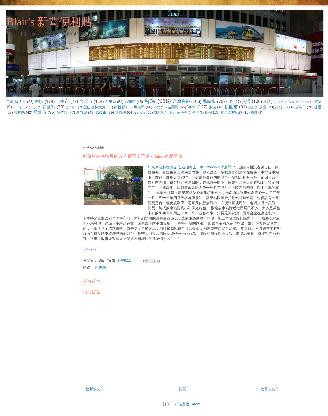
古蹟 (39, 101)
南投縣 (119, 107)
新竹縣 (81, 112)
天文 (22, 102)
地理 (266, 102)
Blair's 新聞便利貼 (49, 22)
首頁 (182, 389)
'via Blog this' (90, 249)
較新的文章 (95, 389)
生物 (229, 102)
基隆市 (300, 107)
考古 (281, 102)
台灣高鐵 (181, 101)
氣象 (251, 107)
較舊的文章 (270, 389)
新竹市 (62, 112)
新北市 (39, 112)
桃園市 (231, 106)
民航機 (209, 101)
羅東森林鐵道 (231, 112)
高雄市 (280, 107)
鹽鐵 (254, 112)
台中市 (62, 101)
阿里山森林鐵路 (93, 107)
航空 (263, 107)
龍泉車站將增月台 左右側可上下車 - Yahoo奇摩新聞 (132, 156)
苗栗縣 (173, 107)
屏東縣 (139, 107)
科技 (156, 107)
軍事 (191, 106)
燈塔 (195, 112)
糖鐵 (208, 112)
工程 (9, 102)
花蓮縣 (48, 106)
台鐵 (150, 101)
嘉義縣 (120, 112)
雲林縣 (19, 112)
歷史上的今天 (178, 112)
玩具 (34, 107)
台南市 (130, 102)
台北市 (85, 101)
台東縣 (110, 102)
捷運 (318, 107)
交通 (246, 101)
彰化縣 (139, 112)
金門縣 (70, 107)
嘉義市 (100, 112)
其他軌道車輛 (300, 101)
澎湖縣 (159, 112)
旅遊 (212, 107)
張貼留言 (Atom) (188, 404)
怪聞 (22, 107)
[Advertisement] (149, 128)
